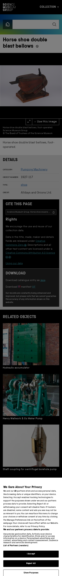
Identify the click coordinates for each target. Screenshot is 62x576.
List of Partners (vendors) (15, 549)
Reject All (31, 566)
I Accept (31, 557)
